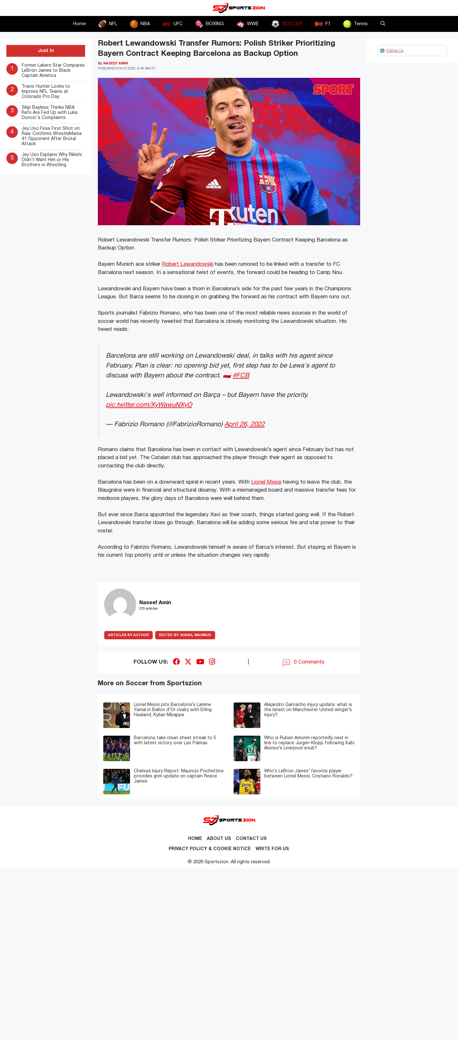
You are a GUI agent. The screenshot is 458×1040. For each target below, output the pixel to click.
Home (79, 24)
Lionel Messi (266, 482)
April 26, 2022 (244, 424)
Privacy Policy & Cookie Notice (210, 849)
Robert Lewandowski (187, 264)
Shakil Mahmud (185, 635)
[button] (383, 24)
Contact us (251, 839)
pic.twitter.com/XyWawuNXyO (149, 405)
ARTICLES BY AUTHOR (128, 635)
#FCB (241, 376)
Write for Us (272, 849)
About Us (219, 839)
